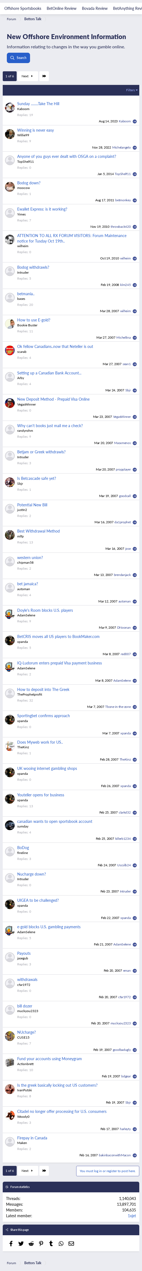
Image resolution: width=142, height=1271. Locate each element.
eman (127, 970)
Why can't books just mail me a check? (50, 425)
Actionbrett (25, 1064)
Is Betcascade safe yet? (36, 478)
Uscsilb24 (124, 865)
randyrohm (25, 430)
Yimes (21, 214)
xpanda (22, 641)
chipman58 (25, 562)
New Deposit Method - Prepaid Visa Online (53, 399)
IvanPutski (24, 1090)
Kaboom (23, 109)
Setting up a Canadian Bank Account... (49, 373)
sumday (22, 826)
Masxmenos (122, 443)
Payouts (24, 953)
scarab (21, 351)
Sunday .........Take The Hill (38, 103)
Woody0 (23, 1116)
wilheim (22, 246)
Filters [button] (130, 90)
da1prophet (122, 522)
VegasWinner (26, 404)
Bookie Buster (27, 325)
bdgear (126, 1076)
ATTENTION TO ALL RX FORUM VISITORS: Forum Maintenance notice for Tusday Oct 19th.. (71, 238)
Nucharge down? (31, 874)
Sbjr (128, 390)
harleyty (125, 1129)
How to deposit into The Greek (43, 689)
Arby (20, 378)
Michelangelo (121, 147)
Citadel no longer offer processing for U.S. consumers (61, 1111)
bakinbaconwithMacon (115, 1155)
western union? (30, 557)
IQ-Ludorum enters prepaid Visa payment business (59, 663)
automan (23, 589)
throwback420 (121, 226)
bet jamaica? (27, 583)
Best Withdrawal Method (38, 531)
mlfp (20, 536)
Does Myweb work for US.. (40, 742)
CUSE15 (23, 1037)
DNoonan (124, 627)
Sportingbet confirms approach (43, 715)
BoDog (23, 847)
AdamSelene (26, 615)
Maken (22, 1142)
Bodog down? (28, 182)
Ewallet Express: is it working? (42, 209)
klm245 (125, 284)
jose (128, 548)
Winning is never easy (35, 130)
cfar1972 (23, 984)
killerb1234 (123, 838)
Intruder (23, 272)
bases (21, 298)
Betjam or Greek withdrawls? (41, 451)
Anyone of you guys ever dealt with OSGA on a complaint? (66, 156)
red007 (126, 654)
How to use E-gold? (33, 320)
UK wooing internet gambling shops (47, 768)
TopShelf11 (25, 161)
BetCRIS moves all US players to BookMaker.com (58, 636)
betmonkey (123, 200)
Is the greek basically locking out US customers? (57, 1085)
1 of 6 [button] (9, 76)
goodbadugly (122, 1049)
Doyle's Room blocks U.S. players (45, 610)
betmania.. (25, 293)
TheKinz (23, 747)
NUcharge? (26, 1032)
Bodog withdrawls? (33, 267)
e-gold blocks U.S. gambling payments (49, 926)
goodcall (125, 495)
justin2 (22, 509)
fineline (22, 852)
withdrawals (27, 979)
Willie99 (23, 135)
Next (28, 76)
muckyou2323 (27, 1011)
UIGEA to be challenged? (38, 900)
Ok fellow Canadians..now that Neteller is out (55, 346)
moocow (23, 187)
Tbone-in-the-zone (118, 706)
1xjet (132, 1215)
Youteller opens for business (40, 794)
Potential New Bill (32, 504)
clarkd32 (125, 812)
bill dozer (24, 1006)
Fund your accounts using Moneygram (49, 1058)
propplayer (123, 469)
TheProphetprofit (29, 694)
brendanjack (123, 574)
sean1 (127, 364)
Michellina (123, 337)
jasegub (22, 958)
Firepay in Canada (32, 1137)
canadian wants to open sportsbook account (54, 821)
